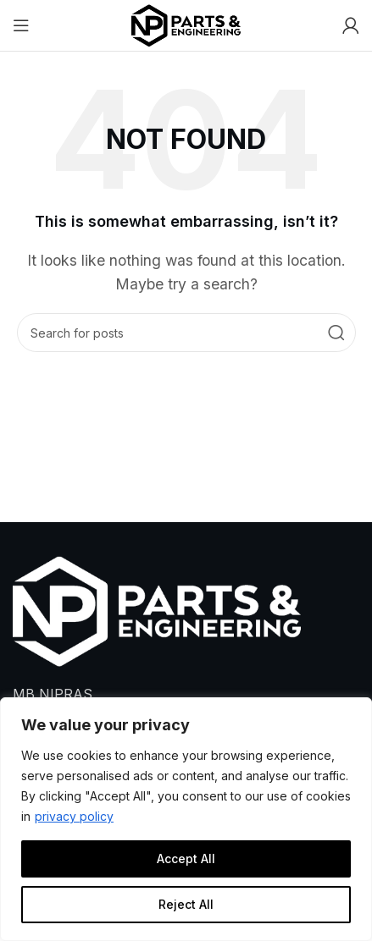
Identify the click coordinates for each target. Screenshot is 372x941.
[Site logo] (186, 23)
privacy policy (74, 816)
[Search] (186, 332)
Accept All (186, 858)
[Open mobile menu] (21, 25)
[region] (186, 819)
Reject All (186, 904)
